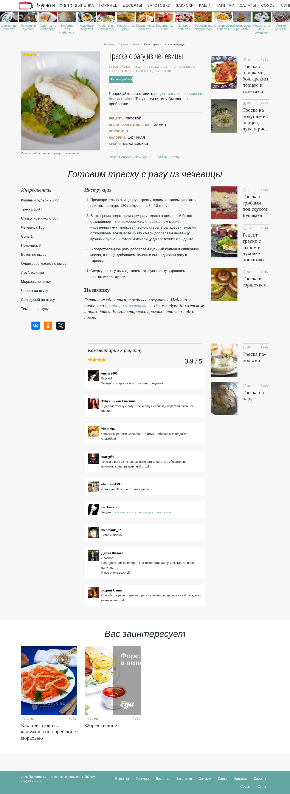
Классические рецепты (223, 27)
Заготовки (159, 5)
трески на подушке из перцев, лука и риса (141, 512)
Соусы (268, 5)
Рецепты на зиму (164, 27)
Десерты (132, 5)
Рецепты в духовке (28, 27)
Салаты (248, 5)
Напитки (225, 5)
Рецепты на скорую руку (203, 27)
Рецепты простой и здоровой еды (45, 5)
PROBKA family (167, 157)
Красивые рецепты (87, 27)
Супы (261, 786)
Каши (205, 5)
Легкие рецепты (281, 27)
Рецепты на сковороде (47, 27)
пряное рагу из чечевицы (128, 305)
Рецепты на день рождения (261, 29)
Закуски (185, 5)
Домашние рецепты (9, 27)
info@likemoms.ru (33, 781)
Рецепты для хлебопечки (67, 29)
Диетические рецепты (242, 27)
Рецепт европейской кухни (130, 157)
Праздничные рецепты (145, 27)
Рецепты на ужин (125, 27)
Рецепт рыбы (120, 79)
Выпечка (84, 5)
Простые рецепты (184, 27)
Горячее (108, 5)
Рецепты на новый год (106, 27)
